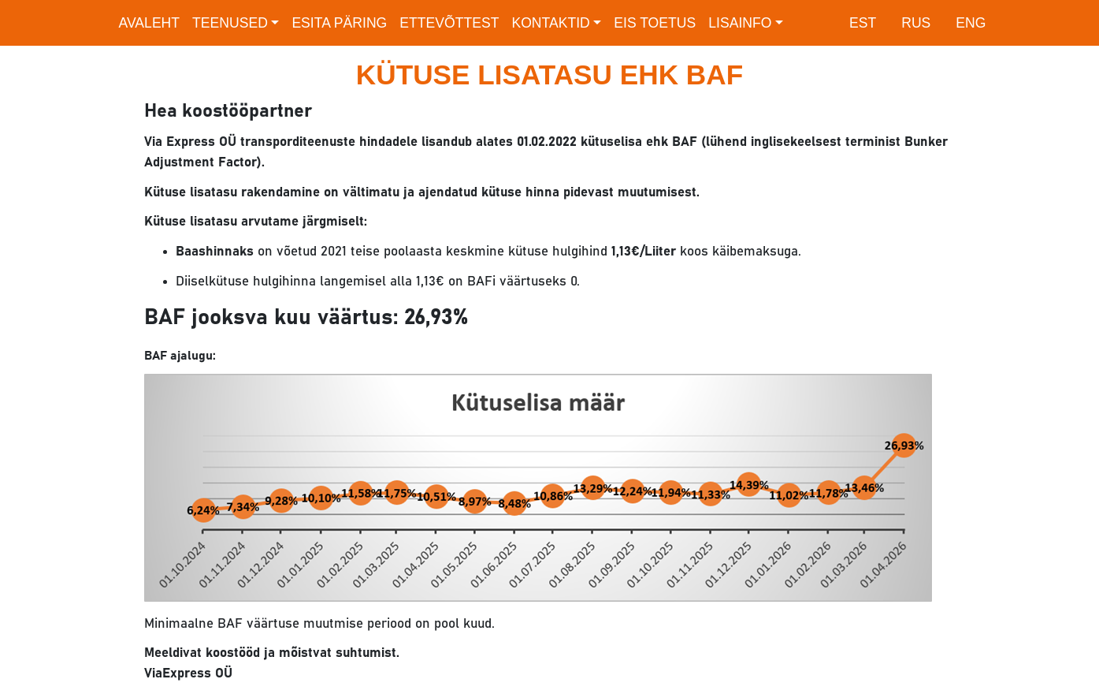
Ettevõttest (449, 23)
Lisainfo (739, 23)
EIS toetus (655, 23)
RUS (915, 23)
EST (862, 23)
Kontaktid (550, 23)
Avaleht (149, 23)
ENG (971, 23)
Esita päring (339, 23)
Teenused (230, 23)
